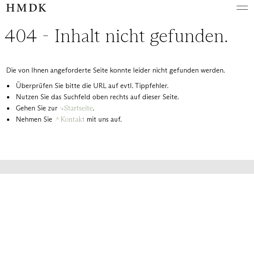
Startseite (78, 108)
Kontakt (73, 119)
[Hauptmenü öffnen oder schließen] (236, 7)
